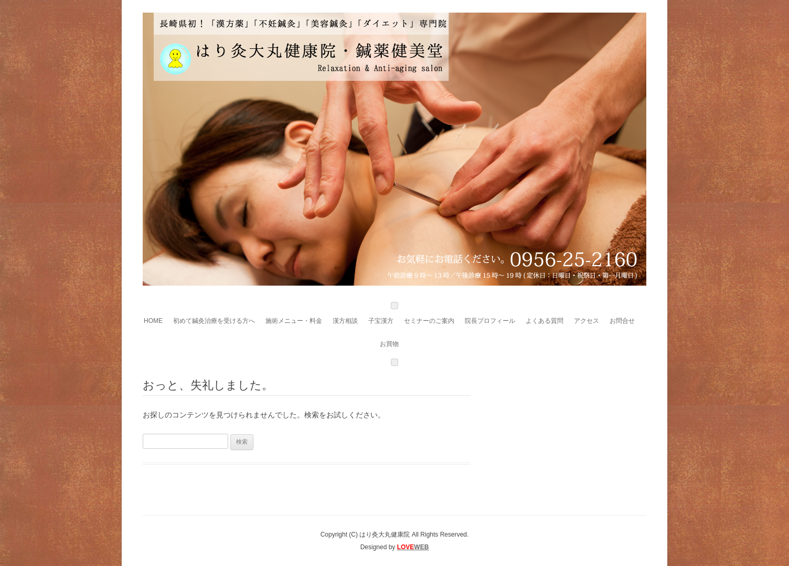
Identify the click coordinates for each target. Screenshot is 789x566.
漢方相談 (345, 320)
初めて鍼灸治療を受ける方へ (214, 320)
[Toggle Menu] (394, 305)
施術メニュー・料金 (293, 320)
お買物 (389, 344)
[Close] (394, 362)
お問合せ (622, 320)
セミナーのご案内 (429, 320)
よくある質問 (544, 320)
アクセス (586, 320)
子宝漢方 (380, 320)
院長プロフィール (490, 320)
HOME (153, 320)
